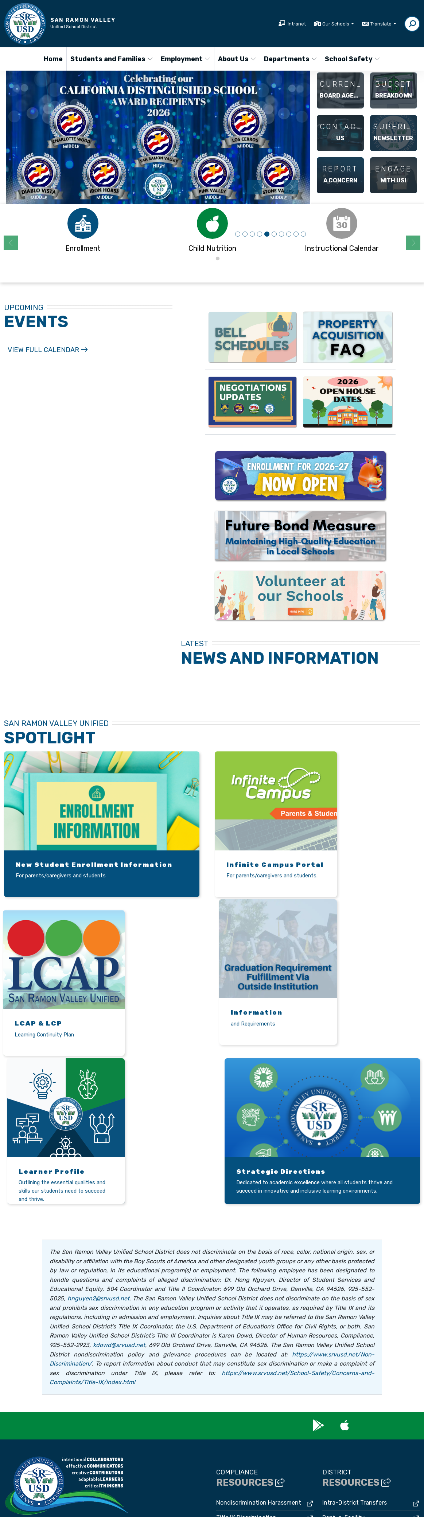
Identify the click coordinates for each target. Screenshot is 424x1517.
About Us (237, 59)
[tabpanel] (158, 137)
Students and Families (109, 59)
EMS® (136, 1507)
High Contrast (324, 1500)
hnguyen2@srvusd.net (98, 1145)
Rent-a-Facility (343, 1364)
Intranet (297, 24)
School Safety (351, 59)
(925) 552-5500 (25, 1385)
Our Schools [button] (336, 24)
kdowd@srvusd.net (119, 1192)
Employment (184, 59)
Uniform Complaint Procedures (258, 1394)
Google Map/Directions (124, 1394)
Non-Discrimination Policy (271, 1500)
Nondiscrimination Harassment (258, 1349)
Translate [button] (381, 24)
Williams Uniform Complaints (255, 1409)
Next (291, 187)
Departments (289, 59)
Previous (254, 187)
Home (53, 59)
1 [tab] (206, 258)
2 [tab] (217, 258)
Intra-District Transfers (354, 1349)
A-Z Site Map (358, 1500)
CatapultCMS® (108, 1507)
